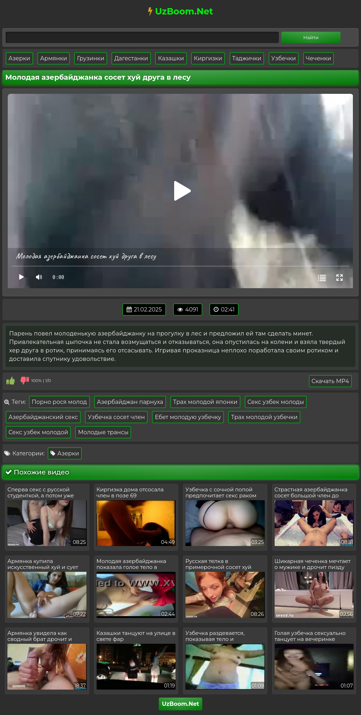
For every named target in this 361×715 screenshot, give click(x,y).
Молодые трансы (103, 432)
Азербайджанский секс (43, 417)
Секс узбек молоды (275, 402)
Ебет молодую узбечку (188, 417)
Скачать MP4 (330, 381)
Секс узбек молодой (38, 432)
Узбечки (283, 58)
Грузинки (90, 58)
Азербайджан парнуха (130, 402)
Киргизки (208, 58)
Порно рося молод (59, 402)
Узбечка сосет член (116, 417)
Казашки (171, 58)
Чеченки (318, 58)
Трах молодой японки (205, 402)
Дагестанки (131, 58)
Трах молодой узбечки (264, 417)
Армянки (53, 58)
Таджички (247, 58)
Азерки (19, 58)
